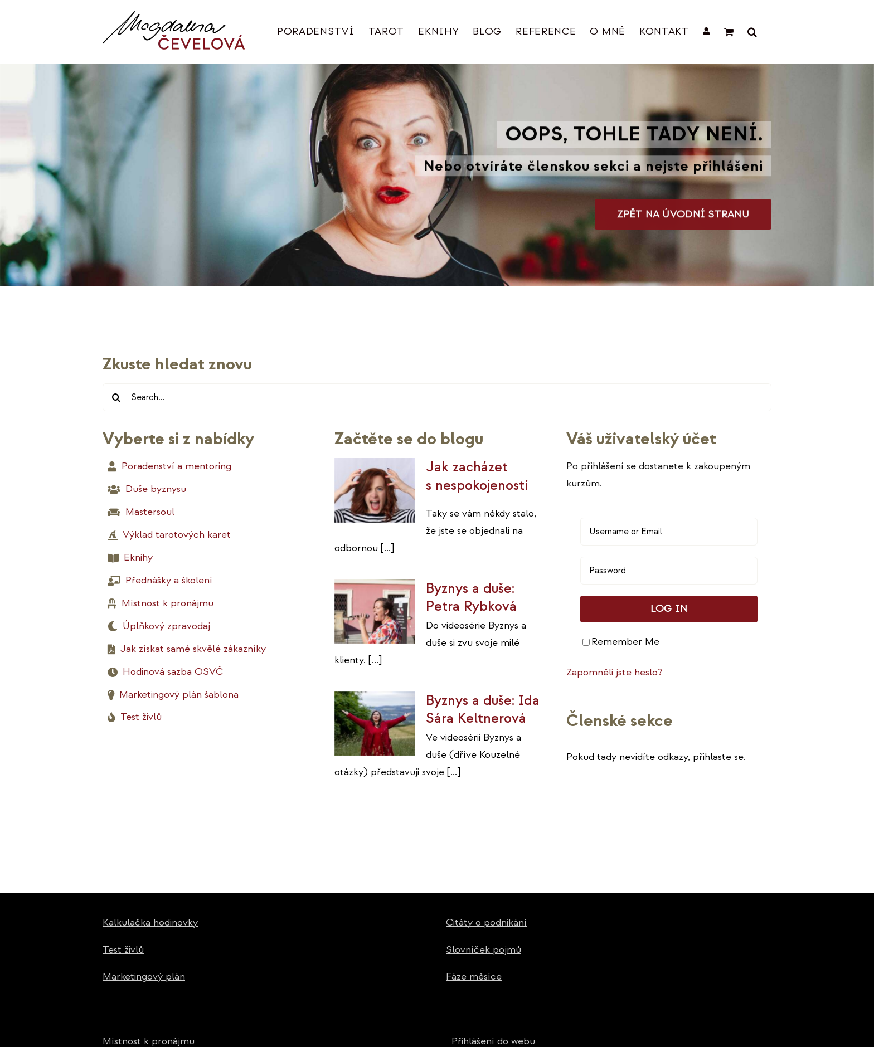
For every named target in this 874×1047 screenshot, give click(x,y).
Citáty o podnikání (486, 922)
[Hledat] (116, 397)
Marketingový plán (144, 976)
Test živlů (123, 949)
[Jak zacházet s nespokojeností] (374, 490)
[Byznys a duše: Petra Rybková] (374, 611)
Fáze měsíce (474, 976)
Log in (669, 608)
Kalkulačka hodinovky (150, 922)
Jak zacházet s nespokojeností (477, 476)
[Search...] (437, 397)
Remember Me (620, 641)
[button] (752, 31)
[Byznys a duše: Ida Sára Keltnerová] (374, 723)
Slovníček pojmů (483, 949)
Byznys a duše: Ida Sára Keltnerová (483, 709)
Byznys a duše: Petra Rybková (471, 597)
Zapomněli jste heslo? (614, 672)
